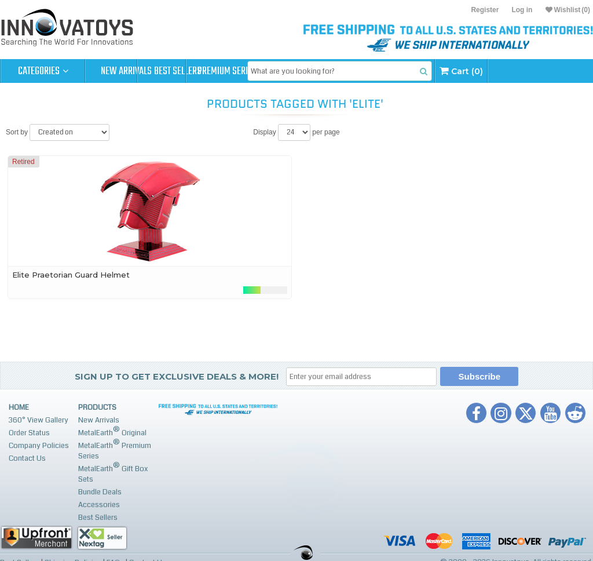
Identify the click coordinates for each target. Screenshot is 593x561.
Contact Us (27, 458)
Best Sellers (212, 71)
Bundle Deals (100, 492)
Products (97, 407)
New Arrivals (127, 71)
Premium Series (296, 71)
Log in (521, 10)
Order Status (29, 433)
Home (19, 407)
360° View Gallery (38, 420)
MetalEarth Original (112, 431)
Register (485, 10)
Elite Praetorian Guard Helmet (71, 274)
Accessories (99, 505)
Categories (43, 71)
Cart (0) (554, 70)
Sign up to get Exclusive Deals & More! (177, 376)
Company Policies (39, 445)
